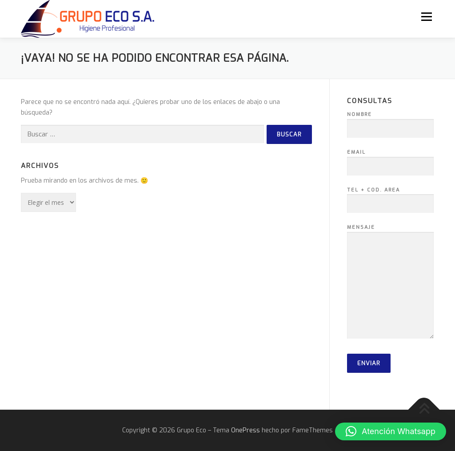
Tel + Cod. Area (390, 197)
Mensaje (390, 282)
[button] (390, 431)
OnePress (245, 430)
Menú (426, 16)
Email (390, 159)
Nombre (390, 121)
